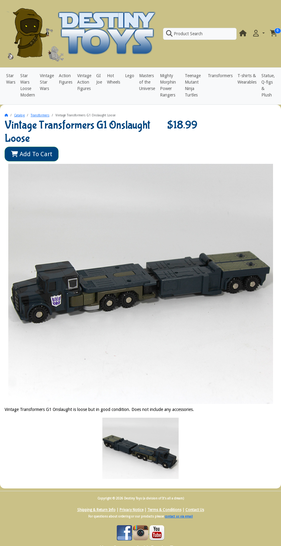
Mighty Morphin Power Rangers (168, 85)
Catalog (19, 115)
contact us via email (179, 516)
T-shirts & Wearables (246, 79)
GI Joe (99, 79)
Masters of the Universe (147, 82)
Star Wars (10, 79)
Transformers (220, 75)
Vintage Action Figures (84, 82)
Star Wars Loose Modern (27, 85)
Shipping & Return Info (96, 510)
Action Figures (65, 79)
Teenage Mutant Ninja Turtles (193, 85)
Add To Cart (31, 154)
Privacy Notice (131, 510)
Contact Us (194, 510)
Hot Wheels (113, 79)
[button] (258, 33)
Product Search (184, 33)
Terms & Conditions (164, 510)
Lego (129, 75)
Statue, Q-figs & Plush (268, 85)
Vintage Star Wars (47, 82)
